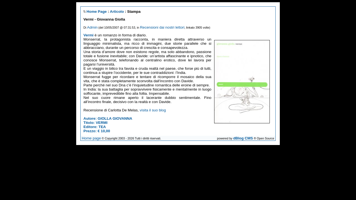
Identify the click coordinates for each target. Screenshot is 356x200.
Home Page (96, 11)
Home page (91, 138)
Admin (92, 27)
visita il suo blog (153, 110)
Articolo (117, 11)
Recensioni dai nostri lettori (162, 27)
